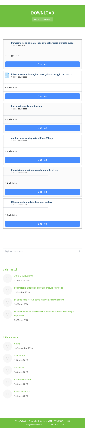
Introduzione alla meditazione (27, 106)
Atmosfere (19, 355)
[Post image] (7, 278)
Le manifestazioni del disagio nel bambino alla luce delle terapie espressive (44, 313)
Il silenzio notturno (22, 379)
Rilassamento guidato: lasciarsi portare (31, 202)
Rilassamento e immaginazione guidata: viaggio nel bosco (41, 74)
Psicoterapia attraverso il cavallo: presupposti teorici (38, 288)
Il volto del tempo (22, 391)
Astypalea (19, 367)
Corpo (17, 344)
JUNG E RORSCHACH (24, 276)
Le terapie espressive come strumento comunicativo (39, 300)
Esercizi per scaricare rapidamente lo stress (34, 170)
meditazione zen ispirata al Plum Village (32, 138)
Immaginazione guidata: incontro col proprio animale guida (42, 43)
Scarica (42, 64)
